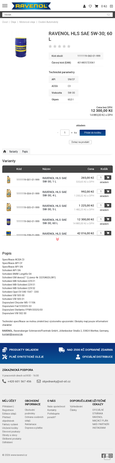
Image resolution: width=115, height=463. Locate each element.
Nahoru (4, 151)
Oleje (13, 22)
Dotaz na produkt (80, 142)
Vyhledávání (76, 406)
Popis (25, 151)
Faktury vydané (10, 424)
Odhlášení (7, 442)
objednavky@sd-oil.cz (56, 381)
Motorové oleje (27, 22)
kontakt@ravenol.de (12, 334)
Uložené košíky (10, 428)
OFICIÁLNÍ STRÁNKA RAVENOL (98, 414)
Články (73, 410)
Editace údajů (9, 413)
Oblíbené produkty (11, 438)
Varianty (13, 151)
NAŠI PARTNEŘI (100, 424)
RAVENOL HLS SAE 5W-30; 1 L (55, 179)
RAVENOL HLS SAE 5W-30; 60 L (55, 221)
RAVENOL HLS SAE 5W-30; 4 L (55, 193)
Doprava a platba (33, 427)
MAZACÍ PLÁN (100, 420)
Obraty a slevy (9, 435)
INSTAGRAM (99, 427)
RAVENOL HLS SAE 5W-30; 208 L (55, 235)
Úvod (5, 22)
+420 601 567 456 (19, 381)
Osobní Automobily (48, 22)
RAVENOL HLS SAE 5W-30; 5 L (55, 207)
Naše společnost (56, 406)
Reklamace (30, 424)
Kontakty (51, 410)
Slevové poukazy (11, 431)
